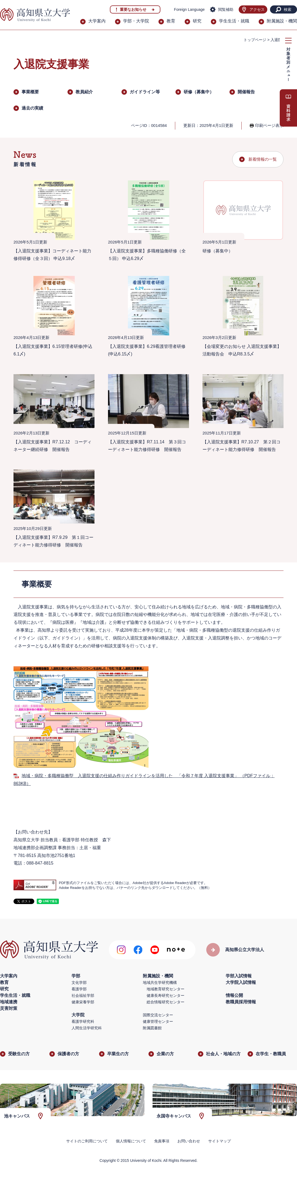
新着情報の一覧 (262, 159)
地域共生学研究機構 (160, 982)
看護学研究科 (83, 1021)
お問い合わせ (188, 1141)
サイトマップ (219, 1141)
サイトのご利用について (87, 1141)
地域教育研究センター (165, 989)
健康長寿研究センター (165, 995)
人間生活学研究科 (87, 1028)
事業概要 (30, 92)
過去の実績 (32, 108)
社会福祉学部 (83, 995)
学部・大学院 (136, 21)
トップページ (255, 40)
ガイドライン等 (145, 92)
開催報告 (246, 92)
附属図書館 (152, 1028)
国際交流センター (158, 1015)
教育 (171, 21)
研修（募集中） (199, 92)
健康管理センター (158, 1021)
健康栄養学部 (83, 1002)
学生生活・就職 (234, 21)
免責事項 (161, 1141)
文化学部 (79, 982)
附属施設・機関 (282, 21)
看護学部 (79, 989)
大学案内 (97, 21)
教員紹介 (84, 92)
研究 (197, 21)
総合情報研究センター (165, 1002)
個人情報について (131, 1141)
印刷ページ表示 (269, 125)
